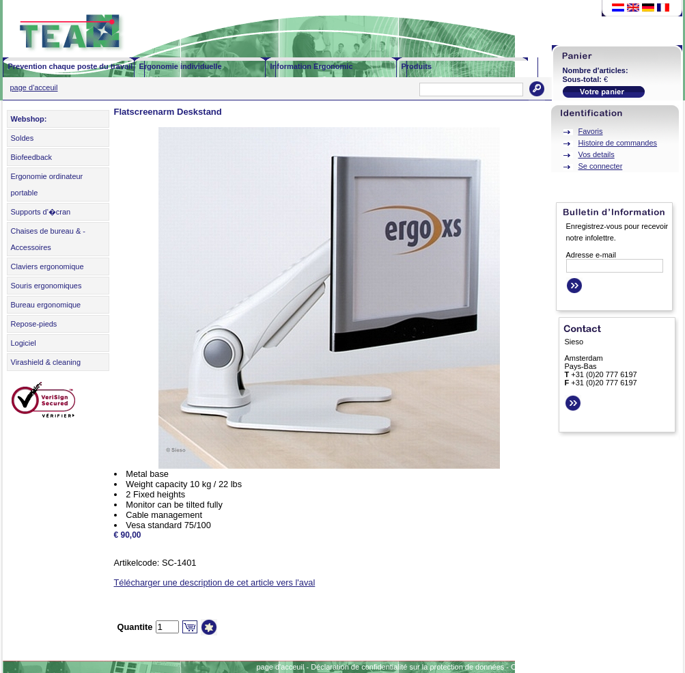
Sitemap (633, 667)
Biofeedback (32, 157)
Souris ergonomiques (46, 285)
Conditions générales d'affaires (562, 667)
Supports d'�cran (41, 212)
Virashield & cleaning (46, 362)
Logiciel (23, 343)
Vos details (596, 154)
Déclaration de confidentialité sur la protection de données (407, 667)
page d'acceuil (34, 87)
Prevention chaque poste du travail (70, 66)
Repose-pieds (34, 324)
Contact (668, 667)
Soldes (22, 138)
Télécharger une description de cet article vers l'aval (215, 582)
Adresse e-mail (591, 255)
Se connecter (600, 166)
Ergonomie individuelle (180, 66)
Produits (417, 66)
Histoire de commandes (618, 143)
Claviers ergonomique (47, 266)
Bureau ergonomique (46, 305)
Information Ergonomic (311, 66)
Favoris (590, 131)
